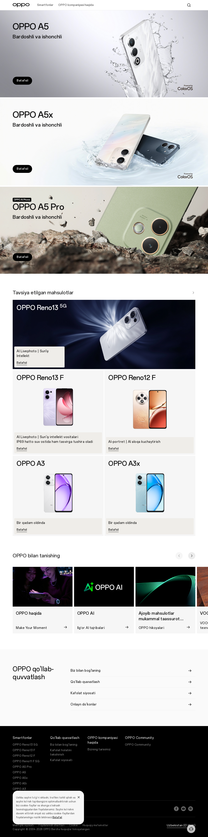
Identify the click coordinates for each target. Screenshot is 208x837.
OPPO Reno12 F (24, 755)
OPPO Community (138, 744)
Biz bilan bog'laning (63, 744)
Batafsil (57, 817)
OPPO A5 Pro (22, 767)
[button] (179, 555)
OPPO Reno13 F (24, 750)
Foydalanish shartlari (52, 825)
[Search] (189, 5)
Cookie (73, 825)
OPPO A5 (19, 772)
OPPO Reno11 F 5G (26, 761)
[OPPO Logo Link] (21, 5)
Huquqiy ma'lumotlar (95, 825)
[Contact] (191, 829)
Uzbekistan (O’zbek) (181, 825)
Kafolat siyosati (61, 760)
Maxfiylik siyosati (23, 825)
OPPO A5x (20, 778)
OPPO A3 (19, 789)
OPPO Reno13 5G (25, 744)
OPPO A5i (20, 783)
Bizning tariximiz (99, 749)
